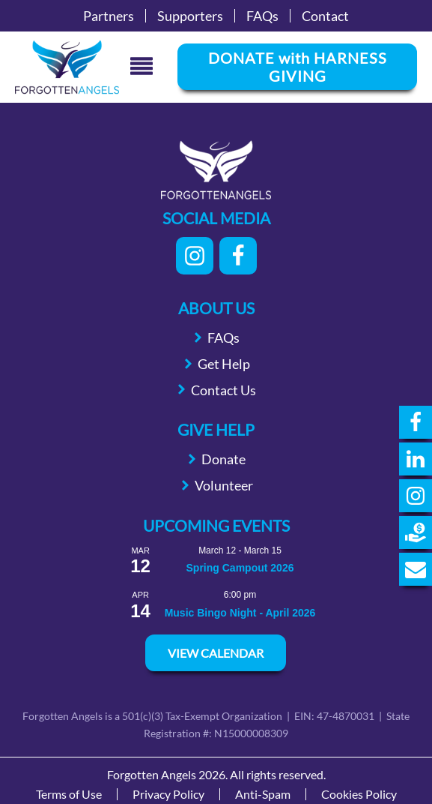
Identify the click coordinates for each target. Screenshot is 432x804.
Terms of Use (69, 794)
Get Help (224, 364)
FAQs (262, 15)
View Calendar (216, 653)
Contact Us (223, 390)
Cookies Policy (359, 794)
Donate (223, 459)
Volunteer (224, 485)
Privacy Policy (168, 794)
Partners (108, 15)
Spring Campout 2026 (240, 568)
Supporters (190, 15)
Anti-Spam (262, 794)
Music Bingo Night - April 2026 (240, 613)
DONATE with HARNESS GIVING (297, 67)
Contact (325, 15)
